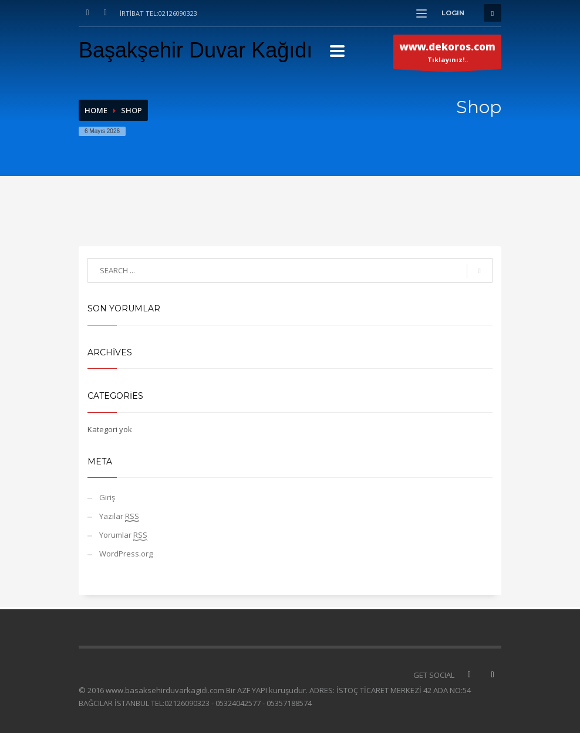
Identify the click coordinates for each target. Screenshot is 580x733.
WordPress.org (126, 553)
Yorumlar (123, 535)
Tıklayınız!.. (447, 54)
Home (96, 110)
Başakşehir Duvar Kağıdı (195, 50)
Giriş (107, 497)
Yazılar (119, 516)
